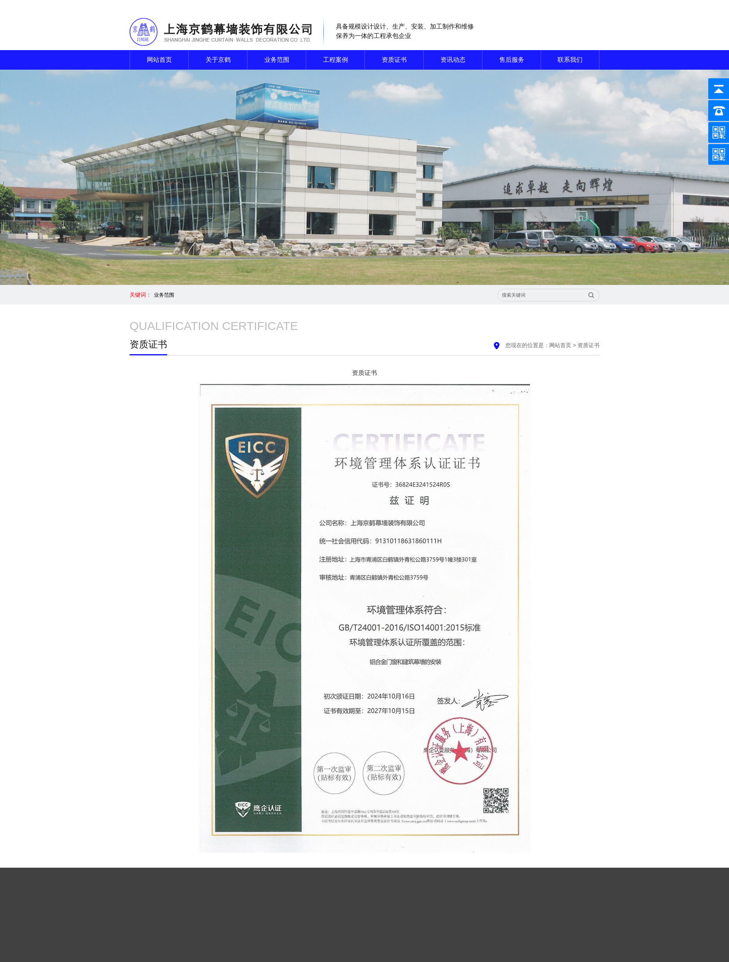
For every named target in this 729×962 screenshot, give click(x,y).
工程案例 (335, 59)
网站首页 (541, 6)
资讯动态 (453, 59)
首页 (468, 892)
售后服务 (511, 59)
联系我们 (573, 6)
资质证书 (394, 59)
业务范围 (276, 59)
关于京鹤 (218, 59)
